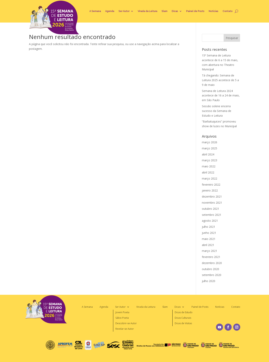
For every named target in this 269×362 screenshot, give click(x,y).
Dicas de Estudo (184, 312)
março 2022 (209, 178)
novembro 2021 (212, 202)
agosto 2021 (210, 220)
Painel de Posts (195, 11)
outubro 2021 (210, 208)
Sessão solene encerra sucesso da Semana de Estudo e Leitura (216, 110)
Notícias (213, 11)
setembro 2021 (211, 215)
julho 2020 (208, 281)
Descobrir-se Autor (126, 323)
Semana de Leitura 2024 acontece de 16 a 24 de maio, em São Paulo (221, 95)
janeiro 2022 (210, 190)
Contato (228, 11)
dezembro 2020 (212, 263)
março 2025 (209, 148)
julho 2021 (208, 227)
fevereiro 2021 (211, 257)
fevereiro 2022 (211, 184)
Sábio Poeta (122, 317)
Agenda (109, 11)
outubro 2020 (210, 269)
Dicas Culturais (183, 317)
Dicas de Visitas (183, 323)
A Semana (95, 11)
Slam (164, 11)
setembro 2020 (211, 275)
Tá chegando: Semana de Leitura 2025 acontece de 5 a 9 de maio (220, 80)
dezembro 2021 (212, 196)
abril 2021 (208, 245)
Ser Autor (124, 11)
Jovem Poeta (122, 312)
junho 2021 (209, 233)
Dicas (175, 11)
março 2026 (209, 142)
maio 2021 (208, 239)
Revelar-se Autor (124, 328)
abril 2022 (208, 172)
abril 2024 (208, 154)
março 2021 (209, 251)
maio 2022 (208, 166)
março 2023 (209, 160)
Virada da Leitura (147, 11)
